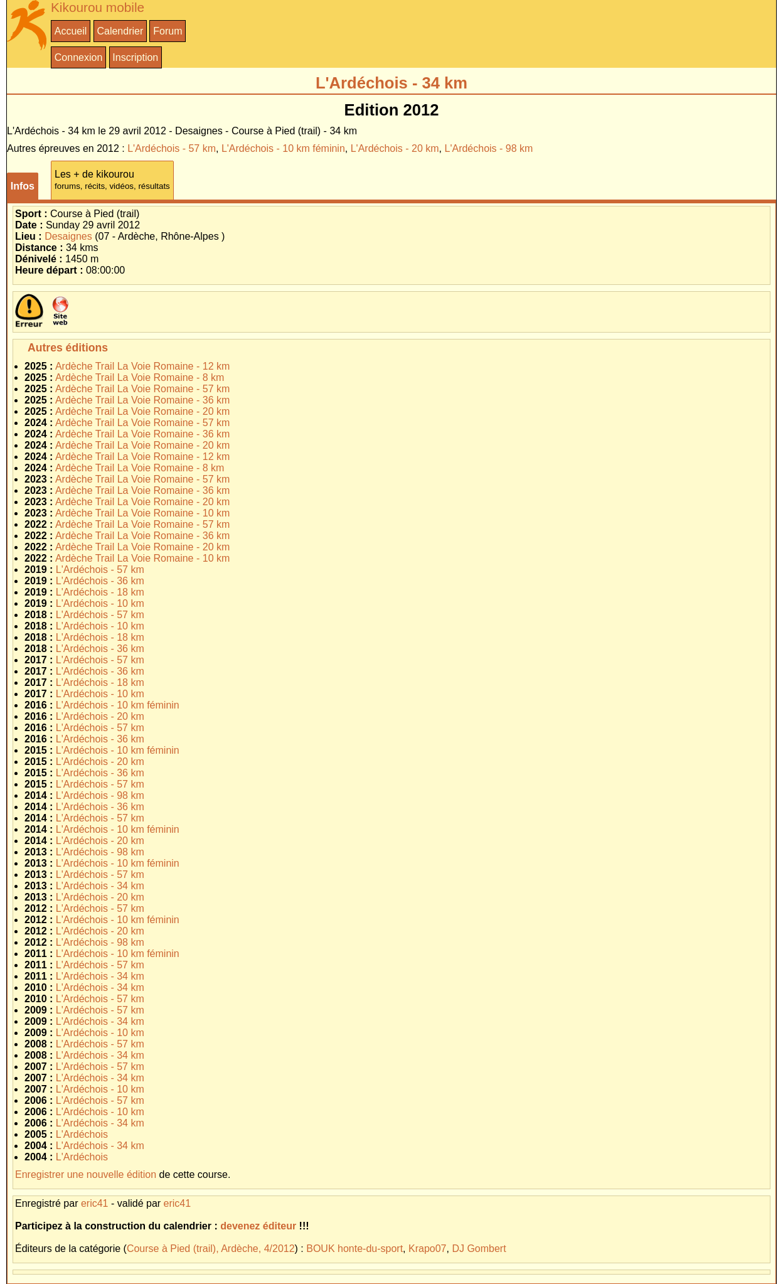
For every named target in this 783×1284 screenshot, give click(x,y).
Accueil (71, 31)
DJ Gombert (479, 1248)
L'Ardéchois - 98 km (489, 148)
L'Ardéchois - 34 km (100, 885)
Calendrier (120, 31)
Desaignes (68, 236)
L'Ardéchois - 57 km (171, 148)
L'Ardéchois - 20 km (395, 148)
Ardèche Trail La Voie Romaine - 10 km (142, 513)
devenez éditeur (258, 1226)
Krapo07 (427, 1248)
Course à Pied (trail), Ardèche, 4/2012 (211, 1248)
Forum (167, 31)
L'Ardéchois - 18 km (100, 592)
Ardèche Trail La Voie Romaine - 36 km (142, 400)
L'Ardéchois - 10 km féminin (283, 148)
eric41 (95, 1203)
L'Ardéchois (82, 1134)
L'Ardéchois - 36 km (100, 580)
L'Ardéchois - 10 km (100, 603)
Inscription (135, 57)
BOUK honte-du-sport (354, 1248)
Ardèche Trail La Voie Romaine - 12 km (142, 366)
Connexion (79, 57)
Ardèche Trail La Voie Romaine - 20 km (142, 411)
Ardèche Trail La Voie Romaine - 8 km (139, 377)
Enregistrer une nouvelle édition (85, 1174)
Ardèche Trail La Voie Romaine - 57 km (142, 388)
